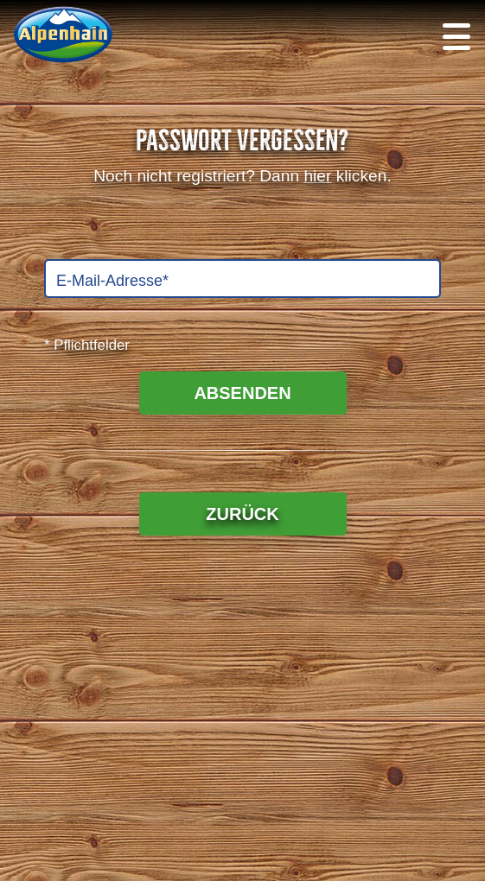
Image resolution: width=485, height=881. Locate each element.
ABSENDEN (242, 392)
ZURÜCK (242, 513)
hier (317, 176)
